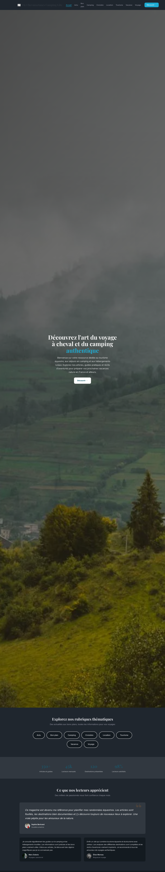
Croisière (99, 5)
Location (109, 5)
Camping (90, 5)
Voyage (138, 5)
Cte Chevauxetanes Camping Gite (39, 5)
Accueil (69, 5)
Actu (76, 5)
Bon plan (82, 4)
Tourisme (119, 5)
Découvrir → (152, 5)
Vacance (129, 5)
